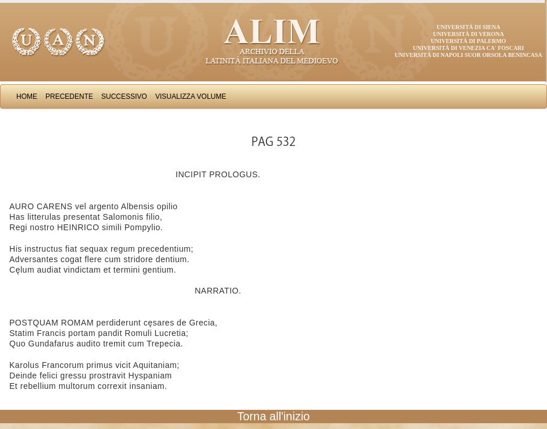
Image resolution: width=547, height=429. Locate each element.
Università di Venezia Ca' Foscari (468, 48)
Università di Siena (468, 27)
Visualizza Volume (190, 96)
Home (26, 96)
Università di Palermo (468, 41)
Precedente (69, 96)
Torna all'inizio (273, 416)
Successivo (124, 96)
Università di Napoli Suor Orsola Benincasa (468, 55)
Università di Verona (468, 34)
